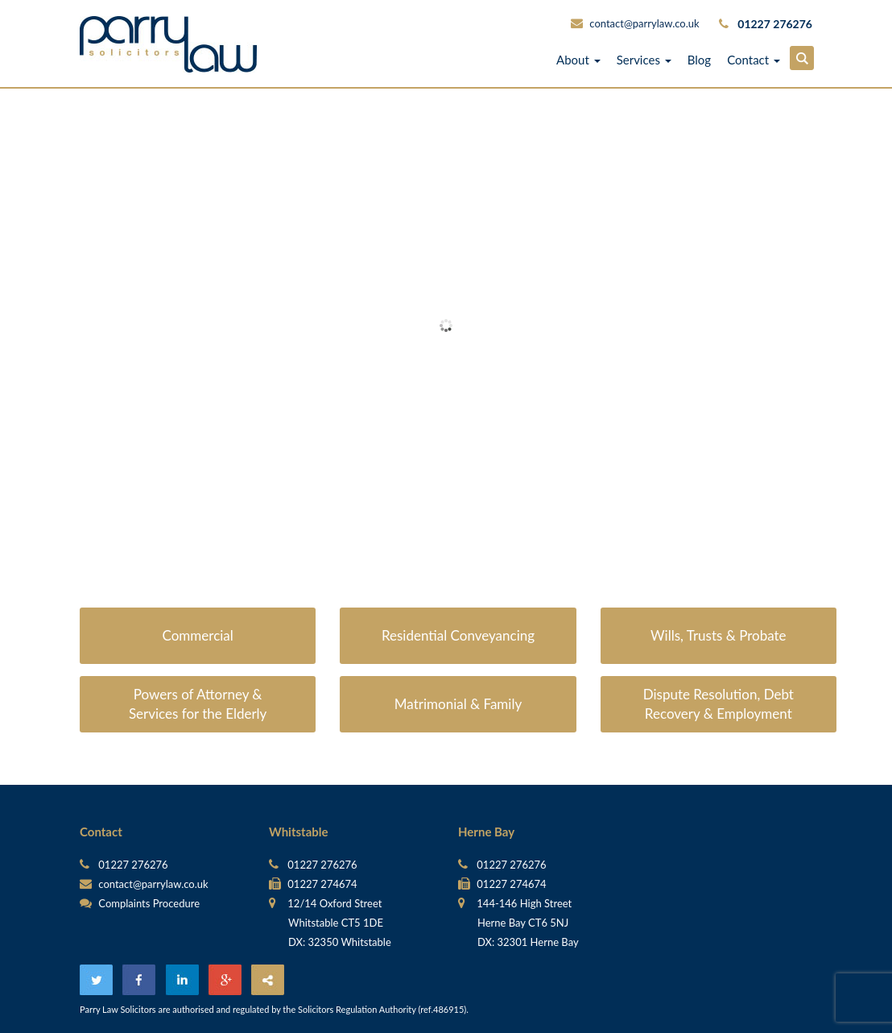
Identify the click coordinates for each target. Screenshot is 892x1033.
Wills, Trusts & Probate (718, 635)
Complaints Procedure (140, 903)
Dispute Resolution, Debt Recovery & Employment (718, 704)
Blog (699, 59)
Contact (753, 59)
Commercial (198, 635)
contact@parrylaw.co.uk (644, 23)
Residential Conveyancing (458, 635)
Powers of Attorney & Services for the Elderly (197, 704)
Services (644, 59)
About (578, 59)
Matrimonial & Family (458, 703)
